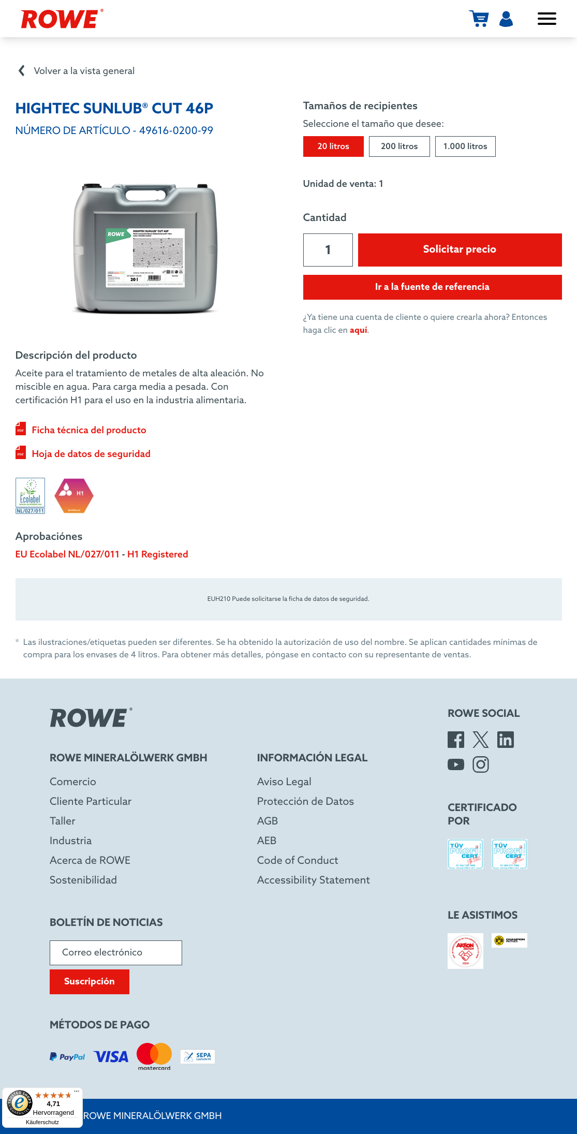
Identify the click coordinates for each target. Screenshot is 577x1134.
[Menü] (76, 1093)
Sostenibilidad (83, 881)
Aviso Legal (284, 782)
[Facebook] (456, 739)
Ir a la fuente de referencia (432, 287)
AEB (267, 841)
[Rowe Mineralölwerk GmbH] (62, 18)
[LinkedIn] (505, 739)
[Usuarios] (506, 18)
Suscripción (89, 982)
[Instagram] (480, 764)
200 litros (399, 147)
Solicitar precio (460, 250)
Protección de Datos (305, 802)
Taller (63, 822)
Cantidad (325, 218)
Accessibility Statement (313, 881)
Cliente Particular (90, 802)
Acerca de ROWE (90, 861)
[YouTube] (456, 764)
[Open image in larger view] (145, 249)
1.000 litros (465, 147)
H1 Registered (157, 555)
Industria (71, 841)
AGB (267, 822)
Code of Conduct (297, 861)
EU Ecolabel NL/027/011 (68, 555)
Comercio (73, 782)
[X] (480, 739)
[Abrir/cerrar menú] (547, 18)
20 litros (333, 147)
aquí (358, 330)
